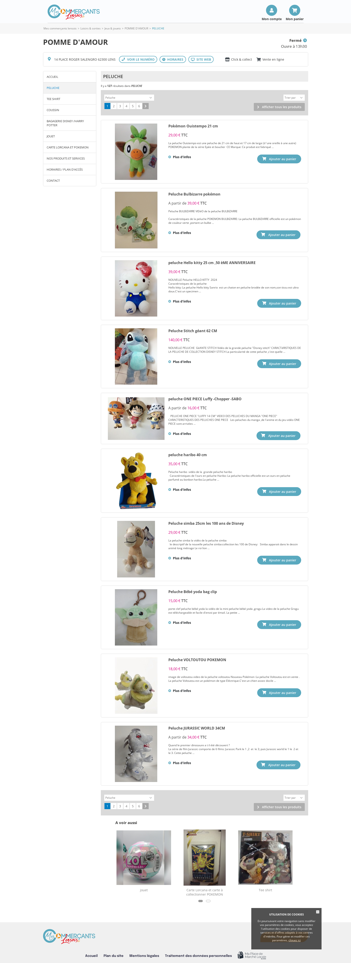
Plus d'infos (182, 156)
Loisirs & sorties (90, 28)
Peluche (53, 88)
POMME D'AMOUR (136, 28)
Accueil (52, 77)
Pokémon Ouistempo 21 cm (193, 125)
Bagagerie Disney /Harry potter (65, 123)
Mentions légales (144, 954)
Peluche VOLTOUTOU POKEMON (197, 658)
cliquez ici (294, 940)
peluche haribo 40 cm (187, 453)
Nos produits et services (66, 158)
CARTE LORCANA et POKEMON (68, 147)
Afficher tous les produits (281, 106)
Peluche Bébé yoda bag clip (192, 590)
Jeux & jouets (112, 28)
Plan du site (113, 954)
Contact (53, 181)
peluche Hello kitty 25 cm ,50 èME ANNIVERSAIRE (212, 262)
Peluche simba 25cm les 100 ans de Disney (206, 522)
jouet (51, 136)
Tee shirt (53, 99)
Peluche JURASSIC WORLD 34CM (196, 727)
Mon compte (272, 19)
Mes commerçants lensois (60, 28)
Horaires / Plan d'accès (65, 169)
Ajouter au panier (282, 234)
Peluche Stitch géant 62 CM (192, 330)
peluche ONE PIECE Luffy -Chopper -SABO (205, 398)
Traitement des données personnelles (198, 954)
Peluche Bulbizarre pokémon (194, 193)
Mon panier (295, 19)
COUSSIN (53, 110)
